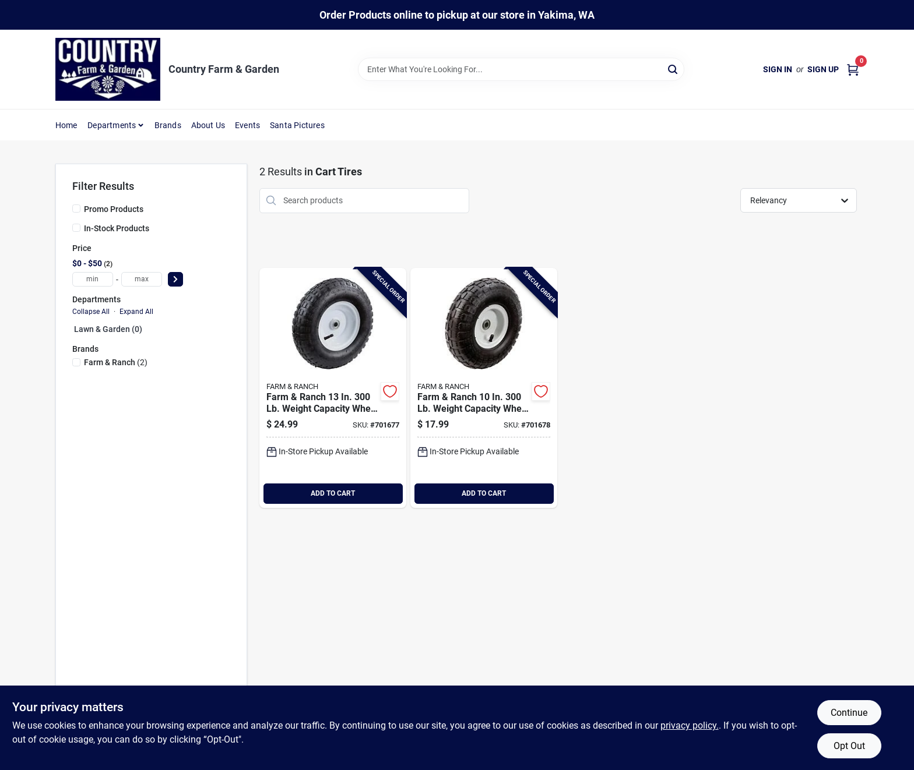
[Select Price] (175, 279)
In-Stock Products (116, 228)
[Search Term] (521, 69)
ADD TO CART (333, 493)
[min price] (92, 279)
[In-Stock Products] (76, 228)
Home (66, 125)
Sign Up (823, 69)
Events (247, 125)
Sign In (777, 69)
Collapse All (91, 312)
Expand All (136, 312)
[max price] (141, 279)
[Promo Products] (76, 208)
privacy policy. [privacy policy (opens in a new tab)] (689, 725)
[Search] (673, 68)
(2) (115, 362)
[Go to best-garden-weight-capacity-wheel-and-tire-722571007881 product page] (483, 388)
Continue (849, 712)
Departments (111, 125)
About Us (208, 125)
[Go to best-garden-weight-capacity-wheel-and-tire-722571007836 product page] (332, 388)
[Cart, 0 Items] (853, 69)
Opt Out (849, 745)
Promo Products (113, 209)
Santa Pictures (297, 125)
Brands (167, 125)
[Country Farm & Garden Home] (107, 69)
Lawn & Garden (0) (108, 329)
